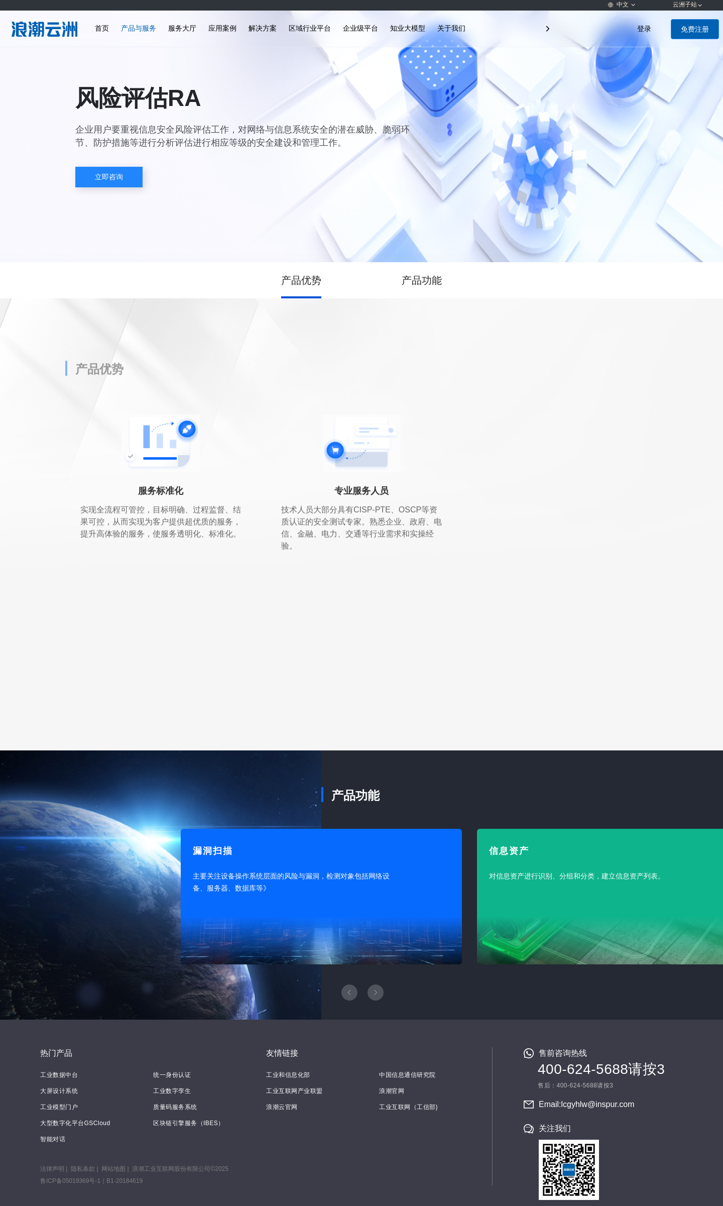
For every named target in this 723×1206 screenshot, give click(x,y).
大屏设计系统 (59, 1090)
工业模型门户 (59, 1107)
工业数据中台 (59, 1074)
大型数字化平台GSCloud (75, 1123)
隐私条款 (83, 1168)
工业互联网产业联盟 (294, 1090)
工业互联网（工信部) (408, 1107)
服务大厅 (182, 28)
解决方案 (263, 28)
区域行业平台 (310, 28)
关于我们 (451, 28)
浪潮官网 (391, 1090)
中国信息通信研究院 (407, 1074)
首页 (102, 28)
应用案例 (222, 28)
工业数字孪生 (172, 1090)
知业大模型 (407, 28)
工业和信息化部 (288, 1074)
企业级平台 (360, 28)
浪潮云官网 (282, 1107)
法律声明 (52, 1168)
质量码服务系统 (175, 1107)
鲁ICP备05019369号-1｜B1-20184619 (91, 1180)
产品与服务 (138, 28)
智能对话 (52, 1139)
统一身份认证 (172, 1074)
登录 (644, 29)
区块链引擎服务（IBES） (188, 1123)
